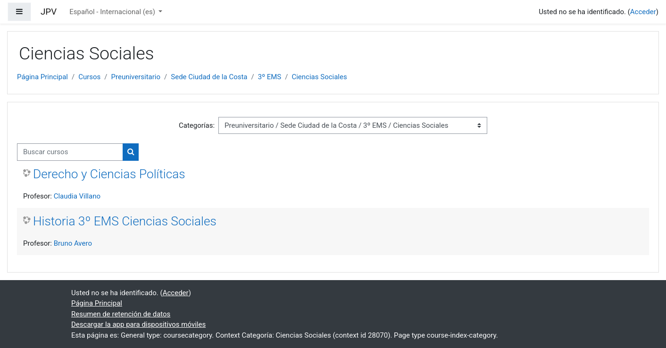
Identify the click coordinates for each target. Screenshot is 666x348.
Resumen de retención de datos (120, 314)
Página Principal (42, 77)
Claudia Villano (77, 196)
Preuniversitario (136, 77)
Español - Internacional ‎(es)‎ (113, 12)
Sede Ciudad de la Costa (209, 77)
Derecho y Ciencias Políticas (109, 174)
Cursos (89, 77)
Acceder (643, 12)
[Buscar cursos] (70, 152)
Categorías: (197, 125)
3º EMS (270, 77)
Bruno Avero (73, 243)
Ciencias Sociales (319, 77)
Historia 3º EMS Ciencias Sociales (124, 221)
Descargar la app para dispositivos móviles (138, 324)
